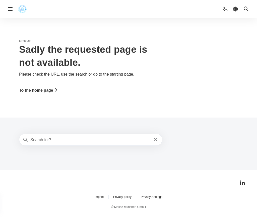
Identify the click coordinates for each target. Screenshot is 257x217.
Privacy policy (122, 197)
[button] (225, 9)
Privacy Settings (151, 197)
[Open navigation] (10, 9)
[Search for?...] (90, 140)
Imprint (99, 197)
